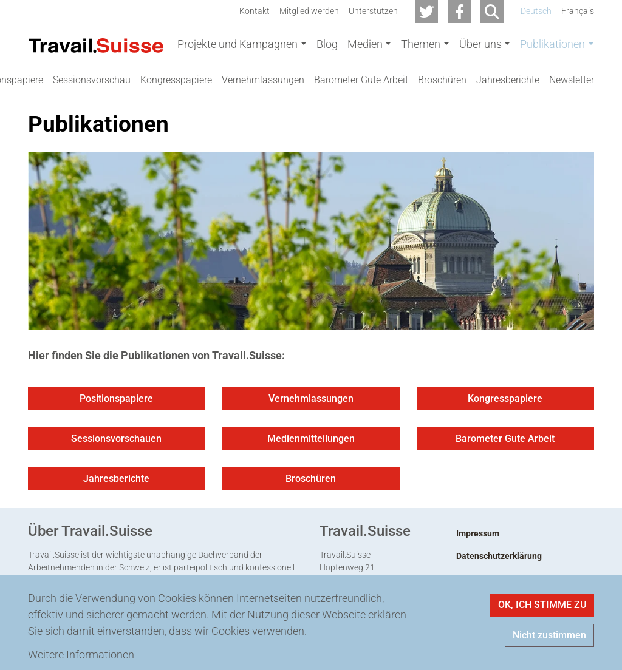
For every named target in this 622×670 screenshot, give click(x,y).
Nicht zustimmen (549, 635)
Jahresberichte (116, 481)
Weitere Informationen (81, 654)
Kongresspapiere (505, 401)
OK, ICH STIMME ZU (542, 605)
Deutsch (536, 11)
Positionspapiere (116, 401)
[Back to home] (96, 44)
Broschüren (310, 481)
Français (577, 11)
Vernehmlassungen (311, 401)
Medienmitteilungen (311, 441)
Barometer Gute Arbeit (505, 441)
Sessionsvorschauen (116, 441)
